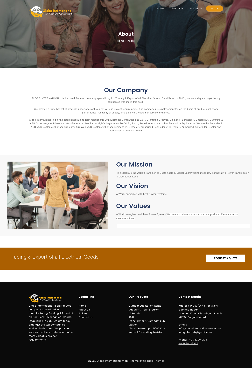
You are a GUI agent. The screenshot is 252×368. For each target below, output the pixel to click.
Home (161, 8)
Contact (214, 8)
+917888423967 (188, 343)
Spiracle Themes (153, 361)
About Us (196, 8)
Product (177, 8)
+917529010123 (198, 339)
